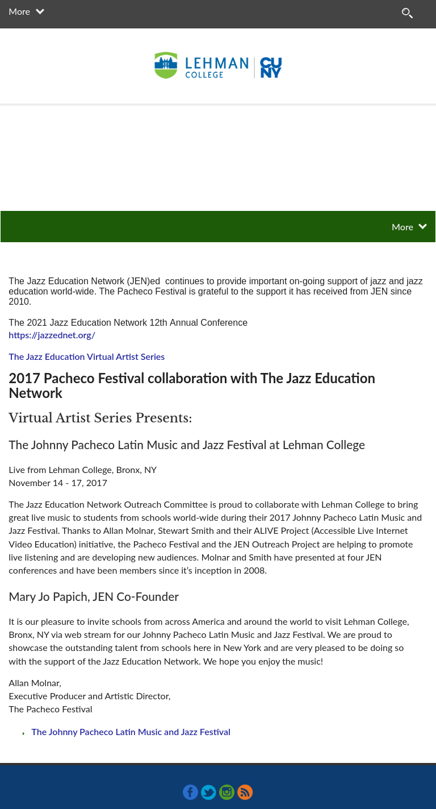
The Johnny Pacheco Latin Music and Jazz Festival (130, 731)
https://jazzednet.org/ (52, 334)
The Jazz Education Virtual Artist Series (87, 356)
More (19, 11)
